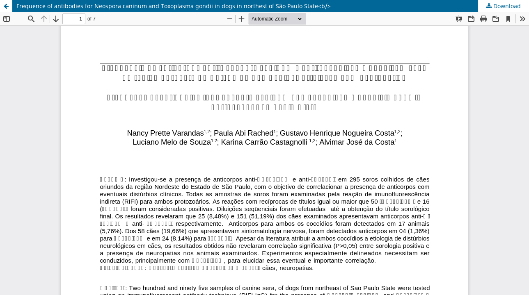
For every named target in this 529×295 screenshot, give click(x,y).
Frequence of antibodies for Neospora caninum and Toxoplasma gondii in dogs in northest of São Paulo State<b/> (173, 6)
